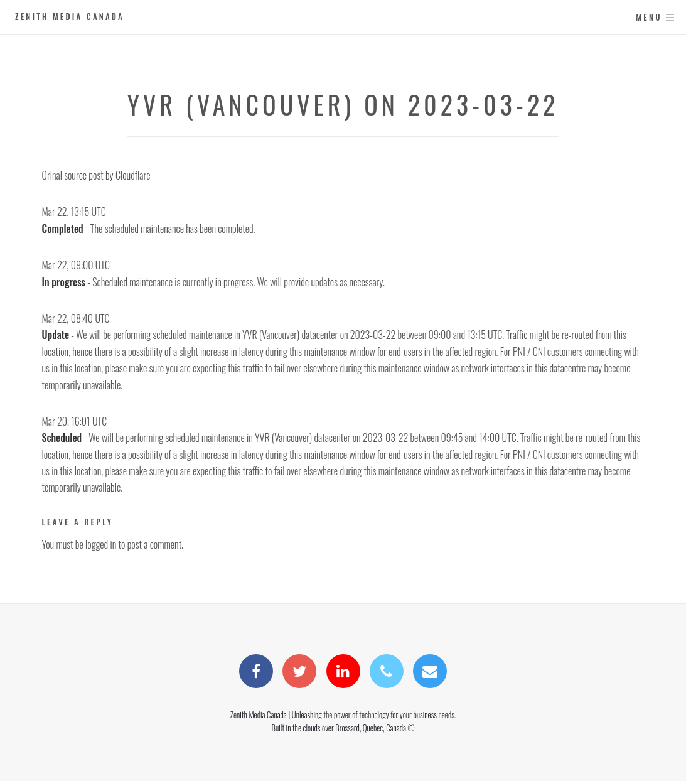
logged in (100, 544)
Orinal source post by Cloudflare (96, 175)
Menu (649, 17)
